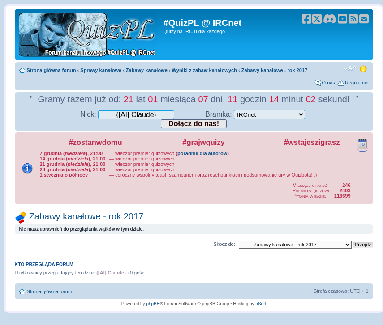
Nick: (127, 114)
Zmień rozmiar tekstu (350, 68)
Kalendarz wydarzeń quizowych (362, 143)
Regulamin (357, 82)
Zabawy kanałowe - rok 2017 (274, 70)
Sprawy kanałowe (100, 70)
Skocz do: (224, 244)
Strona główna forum (51, 70)
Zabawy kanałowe (147, 70)
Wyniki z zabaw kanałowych (204, 70)
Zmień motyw (364, 68)
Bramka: (255, 114)
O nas (328, 82)
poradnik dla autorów (202, 153)
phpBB (152, 303)
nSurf (260, 303)
